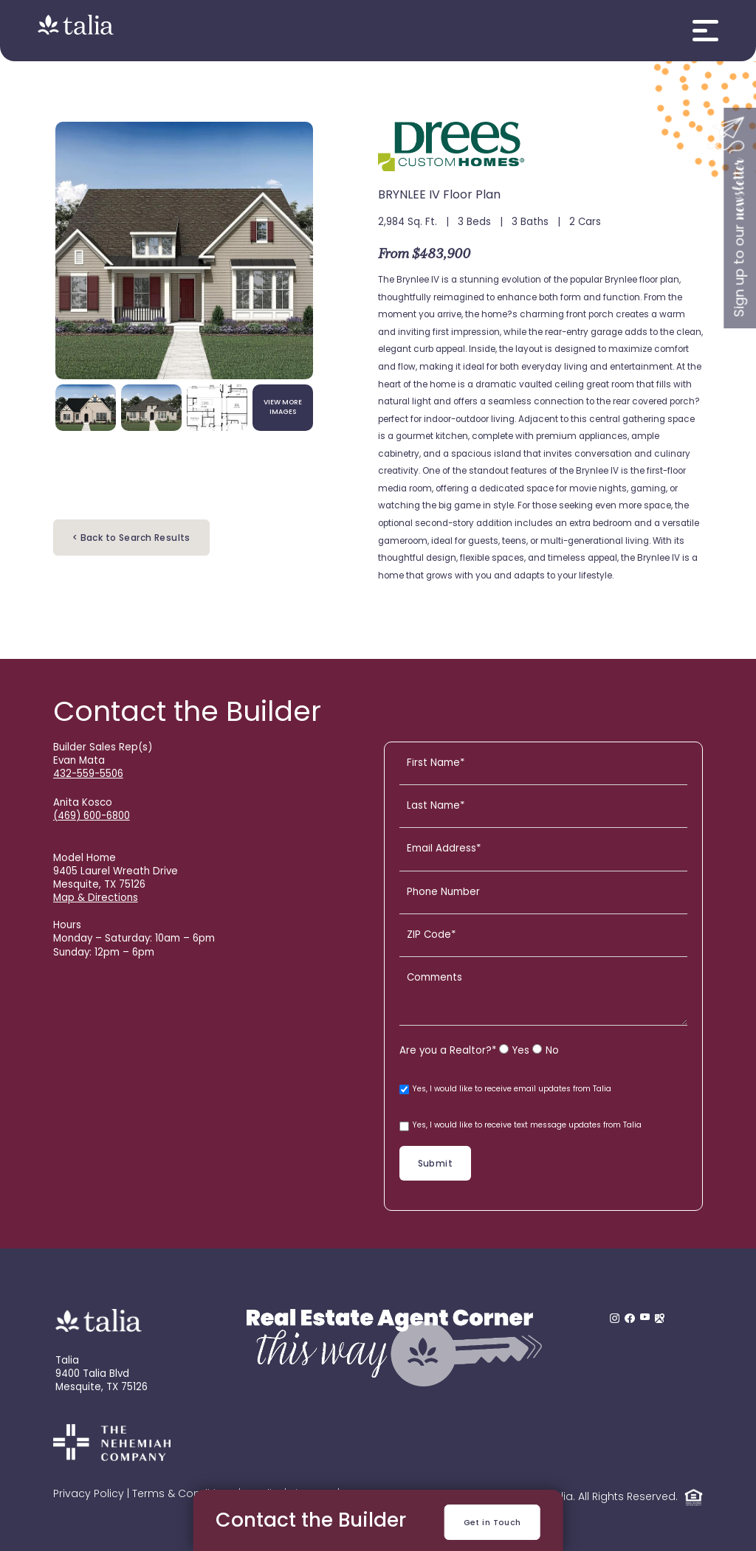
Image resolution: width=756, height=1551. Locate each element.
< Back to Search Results (131, 538)
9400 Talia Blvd (92, 1374)
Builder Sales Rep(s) (102, 748)
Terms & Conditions (184, 1494)
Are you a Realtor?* (447, 1051)
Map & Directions (95, 898)
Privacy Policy (88, 1494)
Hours (67, 925)
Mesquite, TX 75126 (101, 1387)
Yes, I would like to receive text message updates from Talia (520, 1126)
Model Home (84, 858)
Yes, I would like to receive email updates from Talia (505, 1089)
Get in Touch (492, 1523)
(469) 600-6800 (91, 816)
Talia (67, 1361)
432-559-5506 (88, 774)
